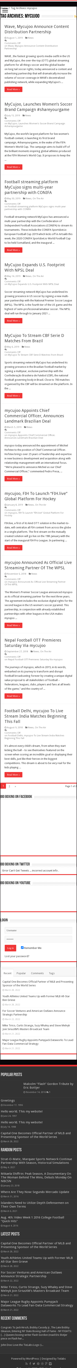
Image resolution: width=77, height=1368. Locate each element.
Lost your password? (17, 956)
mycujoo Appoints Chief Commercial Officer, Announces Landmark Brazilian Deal (34, 416)
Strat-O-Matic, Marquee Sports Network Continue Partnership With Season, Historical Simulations (36, 1161)
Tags (52, 973)
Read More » (13, 89)
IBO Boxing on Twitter (15, 864)
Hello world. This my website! (22, 1111)
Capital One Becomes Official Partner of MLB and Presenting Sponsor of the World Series (36, 1135)
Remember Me (31, 948)
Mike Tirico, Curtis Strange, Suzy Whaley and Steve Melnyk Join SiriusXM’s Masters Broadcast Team (36, 1289)
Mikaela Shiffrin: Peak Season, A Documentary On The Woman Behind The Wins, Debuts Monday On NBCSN (36, 1177)
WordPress (32, 1358)
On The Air (38, 198)
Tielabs (61, 1358)
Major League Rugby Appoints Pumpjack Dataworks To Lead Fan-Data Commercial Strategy (37, 1303)
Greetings (8, 1100)
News (31, 38)
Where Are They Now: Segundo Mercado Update (35, 1192)
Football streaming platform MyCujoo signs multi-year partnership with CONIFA (31, 187)
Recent (7, 973)
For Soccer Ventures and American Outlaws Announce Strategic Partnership (31, 1274)
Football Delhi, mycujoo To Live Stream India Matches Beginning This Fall (35, 716)
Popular (21, 973)
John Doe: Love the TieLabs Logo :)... (22, 1344)
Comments (37, 973)
